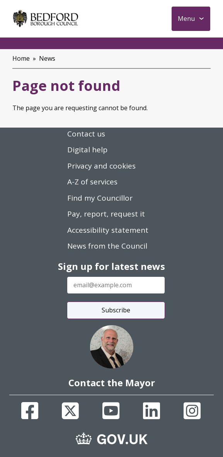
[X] (70, 410)
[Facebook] (29, 410)
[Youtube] (110, 410)
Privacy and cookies (101, 166)
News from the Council (107, 246)
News (47, 58)
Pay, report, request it (106, 214)
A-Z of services (92, 182)
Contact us (86, 134)
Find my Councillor (100, 198)
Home (21, 58)
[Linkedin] (151, 410)
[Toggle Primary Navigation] (191, 18)
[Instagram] (192, 410)
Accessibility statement (107, 230)
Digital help (87, 150)
